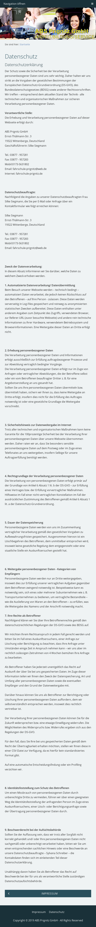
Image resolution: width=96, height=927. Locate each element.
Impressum (39, 912)
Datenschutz (56, 912)
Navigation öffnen (14, 3)
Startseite (25, 44)
